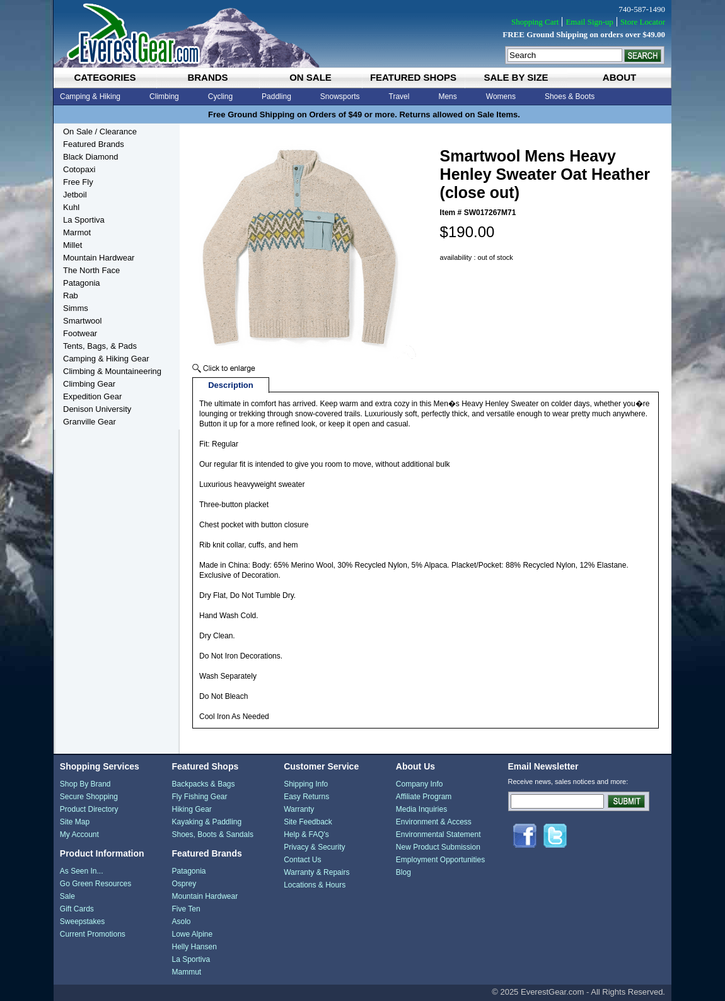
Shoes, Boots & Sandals (212, 834)
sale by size (516, 77)
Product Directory (89, 809)
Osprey (183, 883)
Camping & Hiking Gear (106, 358)
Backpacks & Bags (203, 784)
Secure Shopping (89, 796)
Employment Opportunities (440, 859)
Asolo (180, 921)
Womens (501, 96)
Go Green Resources (95, 883)
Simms (75, 308)
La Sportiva (84, 220)
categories (105, 77)
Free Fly (78, 182)
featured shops (413, 77)
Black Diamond (90, 156)
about (619, 77)
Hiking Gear (191, 809)
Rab (70, 295)
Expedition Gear (92, 396)
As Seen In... (81, 871)
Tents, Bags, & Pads (100, 346)
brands (207, 77)
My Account (79, 834)
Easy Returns (306, 796)
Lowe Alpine (191, 934)
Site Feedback (308, 821)
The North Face (91, 270)
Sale (67, 896)
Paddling (276, 96)
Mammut (186, 972)
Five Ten (185, 908)
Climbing (164, 96)
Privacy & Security (314, 847)
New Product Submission (438, 847)
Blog (403, 872)
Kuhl (71, 207)
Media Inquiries (421, 809)
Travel (399, 96)
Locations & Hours (314, 885)
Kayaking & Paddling (206, 821)
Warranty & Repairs (316, 872)
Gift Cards (77, 908)
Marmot (77, 232)
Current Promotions (92, 934)
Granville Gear (89, 421)
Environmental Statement (438, 834)
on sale (310, 77)
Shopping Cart (535, 21)
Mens (447, 96)
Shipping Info (306, 784)
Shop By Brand (85, 784)
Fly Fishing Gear (199, 796)
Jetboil (75, 194)
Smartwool (82, 320)
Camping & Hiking (90, 96)
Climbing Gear (89, 384)
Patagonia (81, 283)
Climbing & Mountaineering (112, 371)
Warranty (299, 809)
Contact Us (302, 859)
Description (230, 385)
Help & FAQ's (306, 834)
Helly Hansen (193, 946)
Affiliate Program (423, 796)
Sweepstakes (82, 921)
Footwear (80, 333)
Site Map (75, 821)
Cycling (220, 96)
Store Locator (642, 21)
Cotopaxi (79, 169)
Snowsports (340, 96)
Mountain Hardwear (98, 257)
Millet (72, 245)
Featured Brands (93, 144)
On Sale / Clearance (100, 131)
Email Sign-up (589, 21)
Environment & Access (434, 821)
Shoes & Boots (569, 96)
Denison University (97, 409)
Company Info (419, 784)
